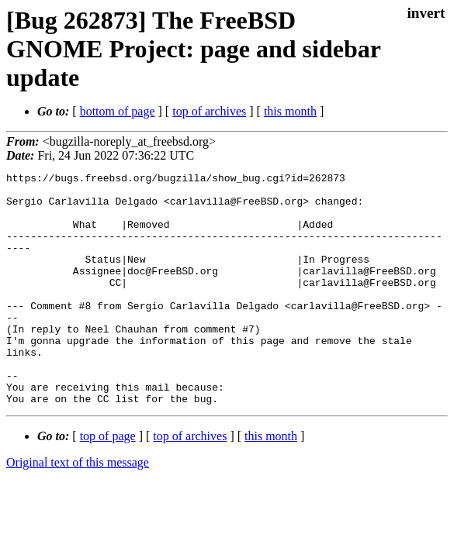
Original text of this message (77, 508)
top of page (108, 482)
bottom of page (117, 111)
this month (290, 111)
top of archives (209, 111)
